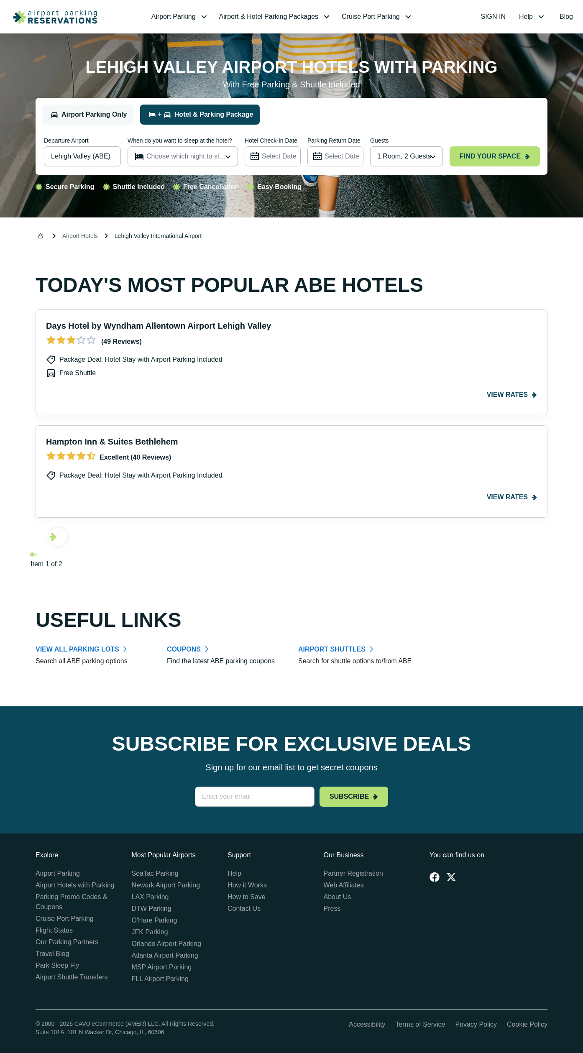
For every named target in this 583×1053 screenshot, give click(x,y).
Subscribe (354, 796)
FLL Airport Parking (160, 978)
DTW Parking (151, 908)
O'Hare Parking (154, 920)
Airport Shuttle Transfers (72, 977)
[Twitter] (451, 877)
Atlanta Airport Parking (165, 955)
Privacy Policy (476, 1024)
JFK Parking (150, 931)
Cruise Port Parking (65, 918)
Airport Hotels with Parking (75, 885)
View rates (512, 394)
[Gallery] (291, 439)
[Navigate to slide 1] (32, 554)
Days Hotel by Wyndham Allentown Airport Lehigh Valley (158, 325)
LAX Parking (150, 896)
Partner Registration (353, 873)
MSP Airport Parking (162, 967)
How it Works (247, 885)
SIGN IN (493, 16)
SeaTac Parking (155, 873)
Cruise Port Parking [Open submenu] (377, 17)
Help (234, 873)
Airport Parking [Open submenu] (180, 17)
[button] (180, 16)
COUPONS (184, 649)
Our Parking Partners (67, 942)
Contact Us (244, 908)
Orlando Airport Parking (166, 943)
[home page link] (52, 16)
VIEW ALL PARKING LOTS (77, 649)
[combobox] (406, 156)
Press (332, 908)
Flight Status (54, 930)
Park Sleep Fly (57, 965)
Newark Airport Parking (166, 885)
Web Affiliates (344, 885)
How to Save (247, 896)
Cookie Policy (527, 1024)
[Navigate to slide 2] (35, 554)
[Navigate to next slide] (58, 537)
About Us (337, 896)
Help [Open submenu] (532, 17)
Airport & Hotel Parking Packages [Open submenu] (275, 17)
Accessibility (367, 1024)
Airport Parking (58, 873)
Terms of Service (420, 1024)
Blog (566, 16)
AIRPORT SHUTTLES (332, 649)
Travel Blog (52, 953)
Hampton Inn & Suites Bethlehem (112, 441)
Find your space (495, 156)
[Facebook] (434, 877)
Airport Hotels (80, 236)
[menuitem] (180, 16)
